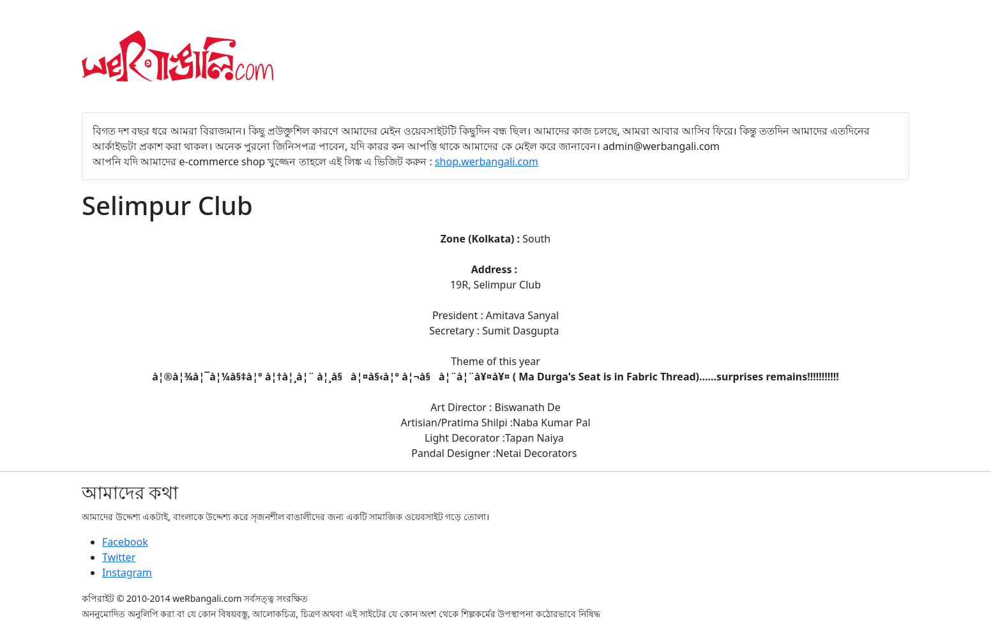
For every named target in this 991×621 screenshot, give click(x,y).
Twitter (118, 557)
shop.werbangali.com (486, 161)
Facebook (125, 542)
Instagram (127, 572)
